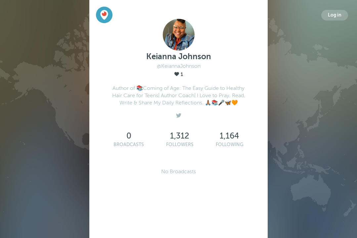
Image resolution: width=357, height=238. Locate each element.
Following (230, 144)
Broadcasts (128, 144)
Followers (180, 144)
